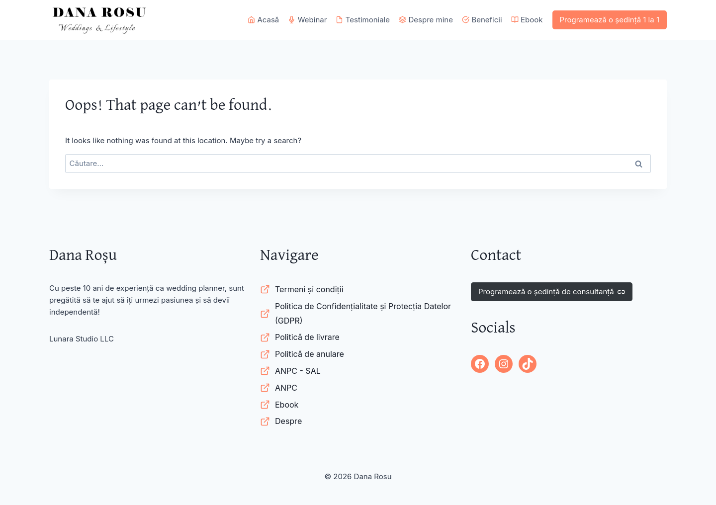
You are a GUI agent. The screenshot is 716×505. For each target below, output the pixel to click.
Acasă (263, 19)
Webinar (307, 19)
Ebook (527, 19)
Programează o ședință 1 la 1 (610, 19)
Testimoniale (363, 19)
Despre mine (426, 19)
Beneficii (482, 19)
